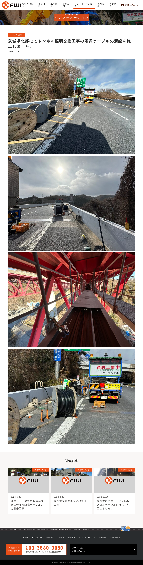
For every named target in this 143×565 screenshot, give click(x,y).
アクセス (106, 5)
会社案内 (64, 5)
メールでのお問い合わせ (95, 549)
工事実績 (53, 5)
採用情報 (95, 5)
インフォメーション (79, 5)
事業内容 (43, 5)
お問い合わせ (115, 537)
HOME (14, 529)
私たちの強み (30, 5)
